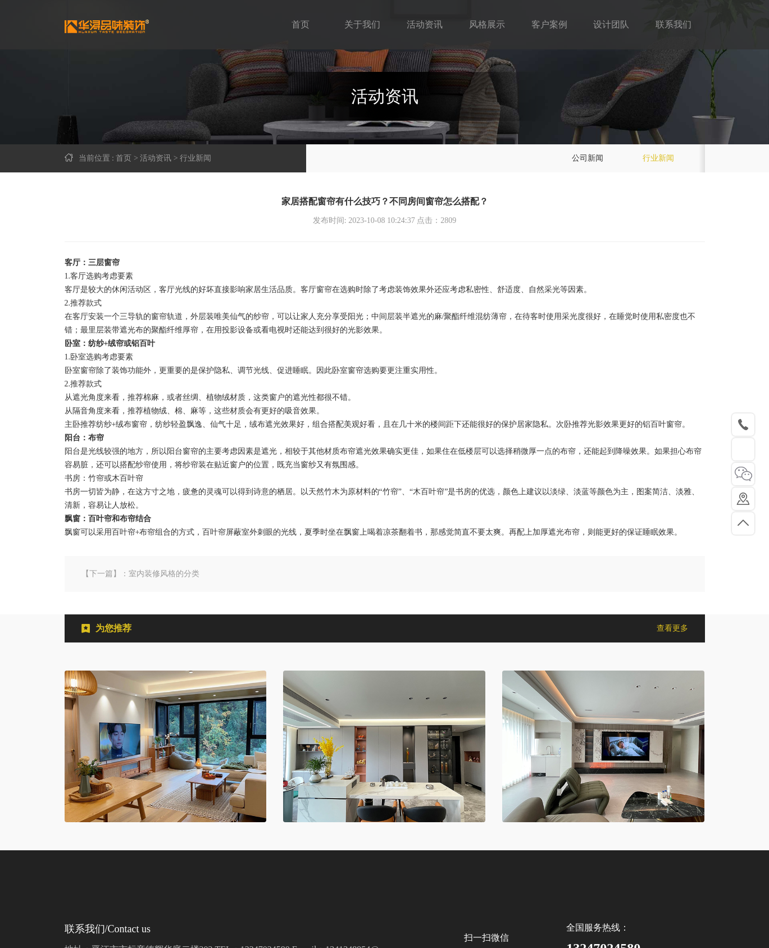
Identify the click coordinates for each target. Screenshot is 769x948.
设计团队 (611, 24)
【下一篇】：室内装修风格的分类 (140, 573)
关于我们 (362, 24)
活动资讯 (425, 24)
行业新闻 (658, 158)
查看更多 (672, 628)
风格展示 (487, 24)
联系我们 (673, 24)
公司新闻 (587, 158)
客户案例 (549, 24)
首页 (301, 24)
